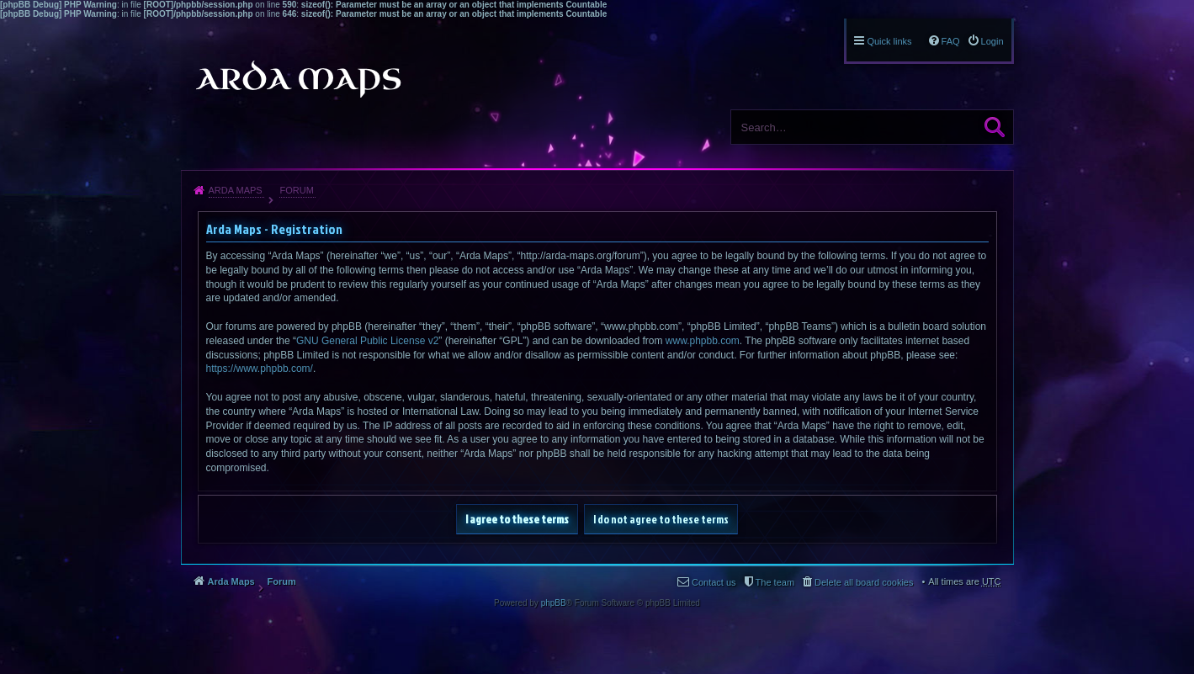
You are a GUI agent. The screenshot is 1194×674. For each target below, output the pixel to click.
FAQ (951, 41)
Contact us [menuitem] (714, 582)
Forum (296, 190)
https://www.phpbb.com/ (259, 368)
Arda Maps (236, 190)
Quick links (889, 41)
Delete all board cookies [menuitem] (864, 582)
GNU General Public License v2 (367, 341)
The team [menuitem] (775, 582)
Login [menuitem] (992, 41)
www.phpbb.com (703, 341)
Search (994, 127)
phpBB (553, 603)
